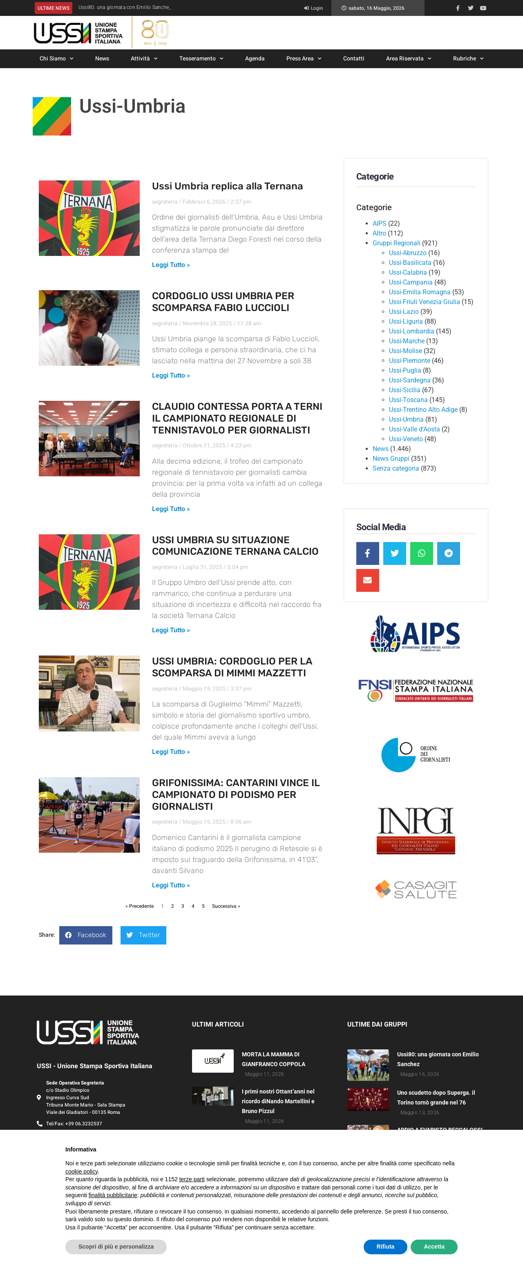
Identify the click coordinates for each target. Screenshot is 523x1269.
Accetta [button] (434, 1246)
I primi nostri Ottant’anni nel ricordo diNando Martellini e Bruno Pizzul (278, 1101)
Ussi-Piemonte (409, 360)
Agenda (255, 58)
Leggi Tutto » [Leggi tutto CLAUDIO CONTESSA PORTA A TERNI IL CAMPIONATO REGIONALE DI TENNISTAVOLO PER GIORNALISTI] (171, 509)
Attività (144, 59)
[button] (85, 935)
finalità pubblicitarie (113, 1195)
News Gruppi (391, 458)
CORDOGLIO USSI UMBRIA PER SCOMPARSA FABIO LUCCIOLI (223, 301)
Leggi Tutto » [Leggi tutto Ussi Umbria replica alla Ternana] (171, 265)
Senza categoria (396, 468)
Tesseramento (201, 59)
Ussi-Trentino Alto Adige (423, 409)
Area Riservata (408, 59)
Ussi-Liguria (406, 321)
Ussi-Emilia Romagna (420, 292)
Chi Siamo (57, 59)
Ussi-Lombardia (411, 331)
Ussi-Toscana (408, 400)
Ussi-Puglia (405, 370)
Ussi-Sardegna (410, 380)
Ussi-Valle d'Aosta (414, 429)
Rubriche (468, 59)
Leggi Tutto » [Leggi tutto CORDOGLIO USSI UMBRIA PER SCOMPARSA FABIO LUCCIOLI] (171, 375)
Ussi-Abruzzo (408, 253)
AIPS (380, 223)
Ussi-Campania (411, 282)
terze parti (192, 1179)
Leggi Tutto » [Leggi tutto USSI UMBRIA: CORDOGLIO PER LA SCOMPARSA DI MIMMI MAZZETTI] (171, 752)
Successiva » (226, 906)
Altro (379, 233)
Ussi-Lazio (404, 312)
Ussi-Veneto (406, 439)
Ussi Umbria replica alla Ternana (227, 186)
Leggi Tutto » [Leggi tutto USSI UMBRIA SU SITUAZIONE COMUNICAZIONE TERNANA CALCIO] (171, 630)
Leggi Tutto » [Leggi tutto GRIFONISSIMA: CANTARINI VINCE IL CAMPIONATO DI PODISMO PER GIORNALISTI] (171, 885)
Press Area (304, 59)
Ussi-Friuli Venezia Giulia (424, 302)
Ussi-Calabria (408, 272)
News (102, 58)
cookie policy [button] (81, 1171)
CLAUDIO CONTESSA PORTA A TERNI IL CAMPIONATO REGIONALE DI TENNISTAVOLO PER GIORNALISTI (237, 418)
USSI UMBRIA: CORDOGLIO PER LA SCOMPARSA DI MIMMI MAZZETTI (232, 667)
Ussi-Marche (407, 341)
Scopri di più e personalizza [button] (116, 1246)
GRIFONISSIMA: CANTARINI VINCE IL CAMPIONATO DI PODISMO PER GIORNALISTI (236, 794)
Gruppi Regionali (396, 243)
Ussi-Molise (405, 351)
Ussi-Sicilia (404, 390)
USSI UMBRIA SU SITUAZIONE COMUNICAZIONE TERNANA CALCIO (235, 546)
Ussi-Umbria (406, 419)
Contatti (353, 58)
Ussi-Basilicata (410, 263)
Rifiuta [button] (386, 1246)
